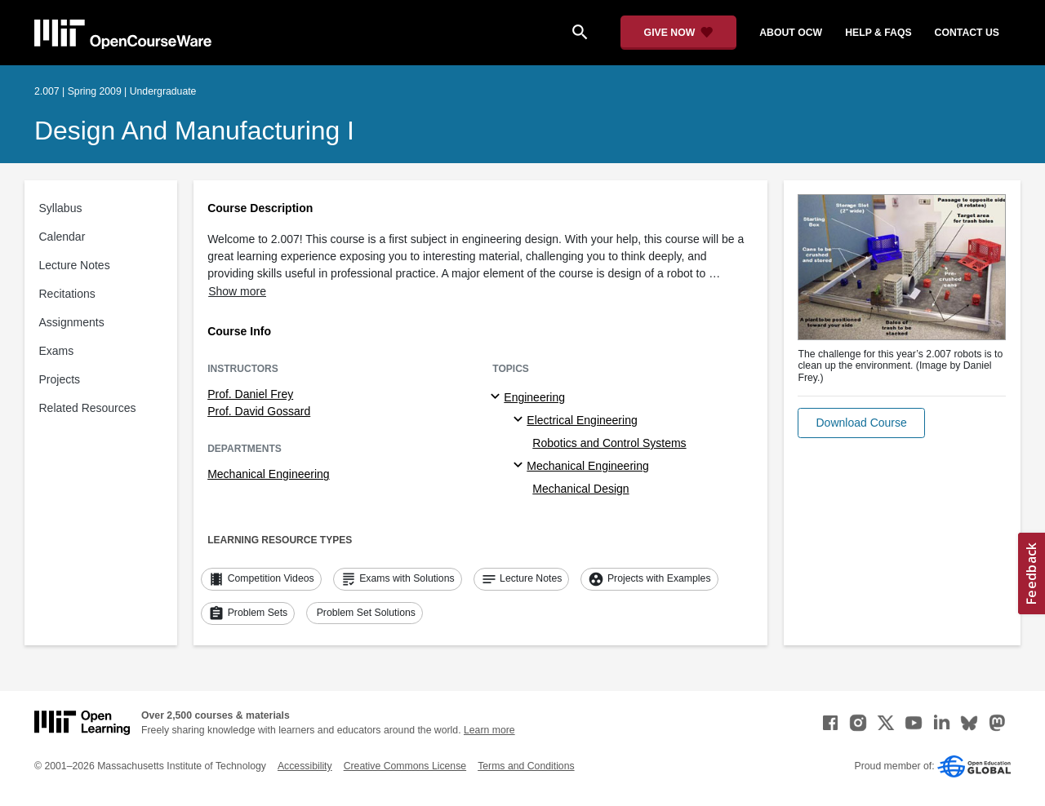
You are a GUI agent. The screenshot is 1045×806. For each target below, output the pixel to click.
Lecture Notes (74, 265)
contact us (967, 32)
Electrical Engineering (582, 420)
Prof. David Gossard (258, 411)
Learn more (489, 730)
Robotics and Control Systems (609, 443)
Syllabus (60, 208)
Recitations (67, 293)
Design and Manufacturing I (194, 130)
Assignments (71, 322)
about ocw (790, 32)
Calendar (62, 236)
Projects (60, 379)
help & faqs (878, 32)
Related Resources (87, 407)
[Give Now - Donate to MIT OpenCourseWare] (678, 33)
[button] (861, 423)
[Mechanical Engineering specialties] (520, 465)
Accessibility (305, 766)
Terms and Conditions (526, 766)
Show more (237, 291)
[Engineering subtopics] (498, 397)
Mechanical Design (580, 488)
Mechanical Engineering (268, 473)
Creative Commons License (405, 766)
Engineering (534, 397)
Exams (56, 350)
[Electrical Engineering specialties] (520, 420)
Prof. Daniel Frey (250, 394)
